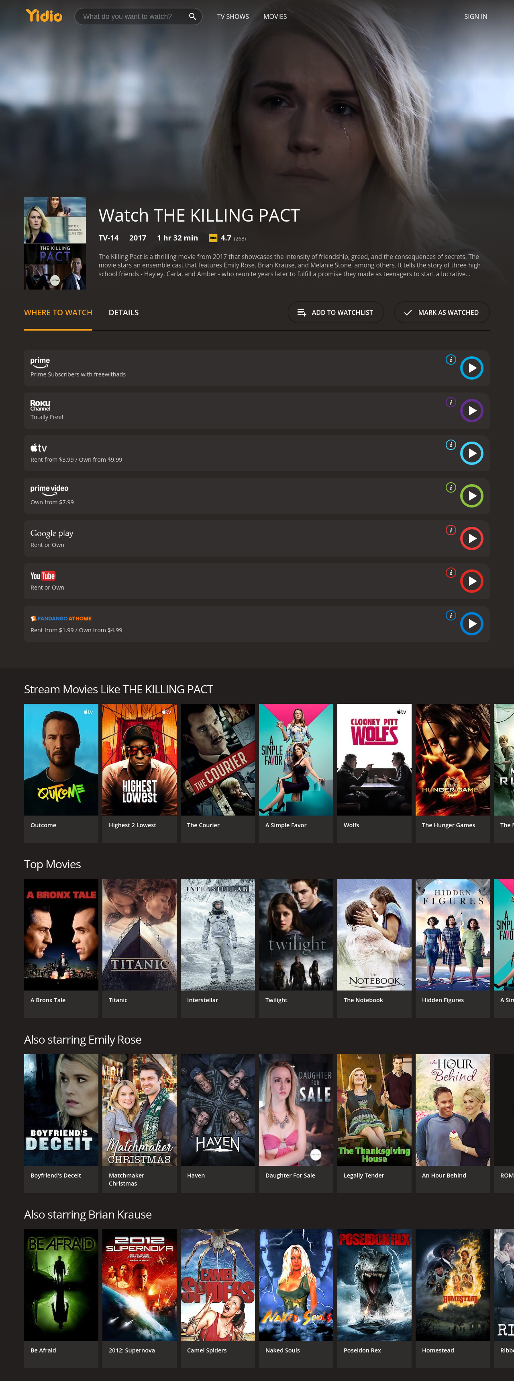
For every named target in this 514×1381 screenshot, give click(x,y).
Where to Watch (58, 312)
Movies (275, 16)
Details (123, 312)
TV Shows (233, 16)
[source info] (449, 359)
